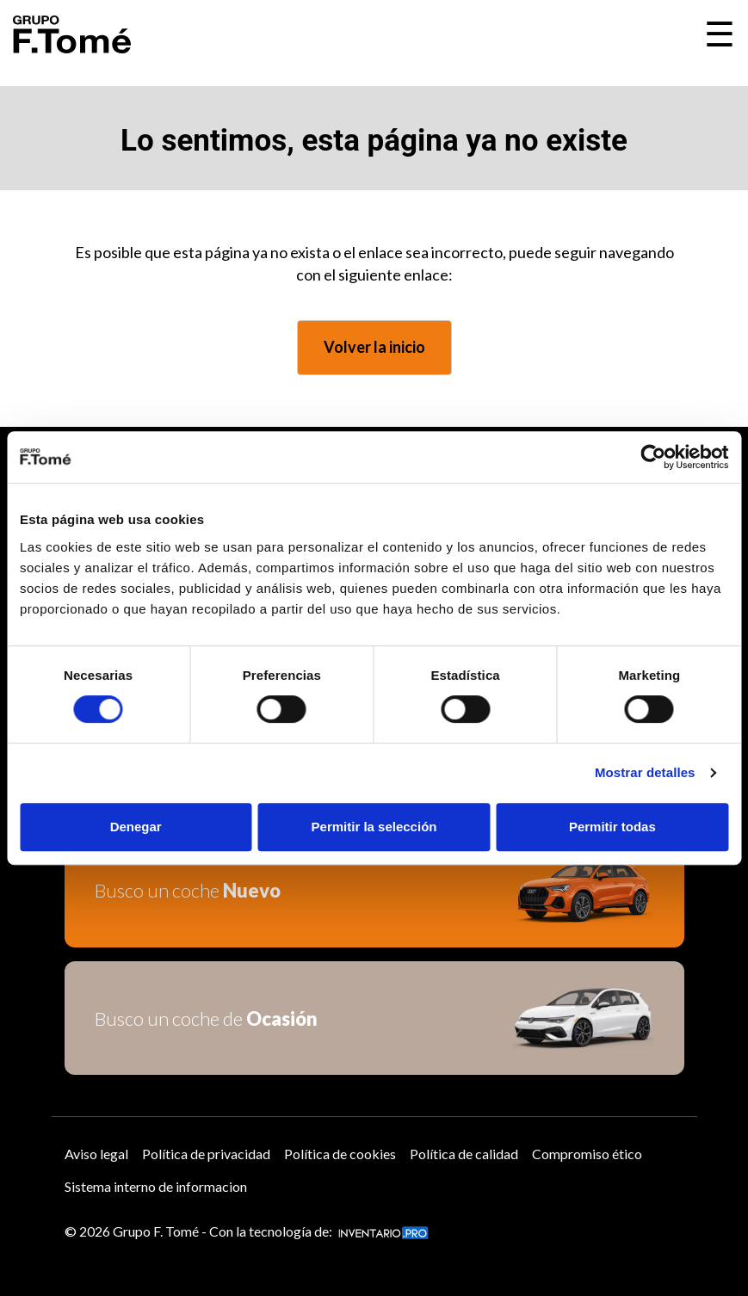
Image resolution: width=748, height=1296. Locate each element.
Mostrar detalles (645, 772)
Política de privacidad (206, 1153)
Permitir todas (612, 826)
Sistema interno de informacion (156, 1186)
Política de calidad (464, 1153)
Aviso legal (96, 1153)
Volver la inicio (374, 346)
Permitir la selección (374, 826)
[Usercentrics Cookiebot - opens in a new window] (653, 457)
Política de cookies (340, 1153)
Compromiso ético (587, 1153)
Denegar (136, 826)
